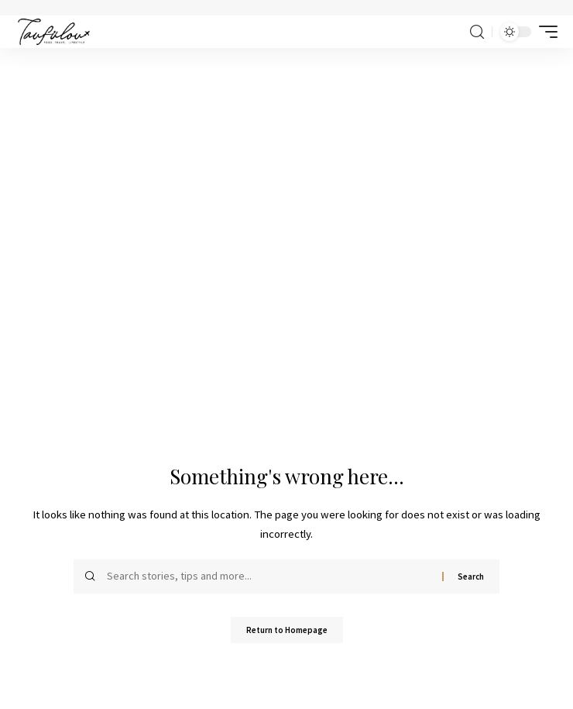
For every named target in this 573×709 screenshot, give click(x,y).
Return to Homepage (287, 630)
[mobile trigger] (544, 32)
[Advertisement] (286, 164)
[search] (477, 32)
